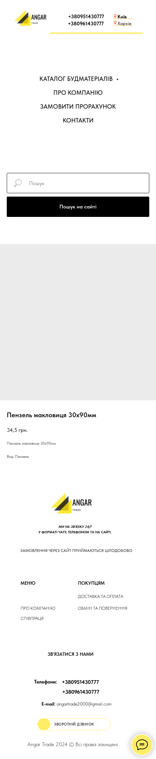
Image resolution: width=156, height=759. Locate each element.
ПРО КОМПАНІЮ (78, 92)
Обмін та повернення (102, 608)
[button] (74, 724)
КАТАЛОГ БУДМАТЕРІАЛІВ (77, 78)
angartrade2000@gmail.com (76, 704)
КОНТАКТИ (78, 120)
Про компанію (38, 608)
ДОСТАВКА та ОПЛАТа (100, 596)
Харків (124, 23)
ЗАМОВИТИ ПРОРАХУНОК (78, 106)
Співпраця (32, 618)
